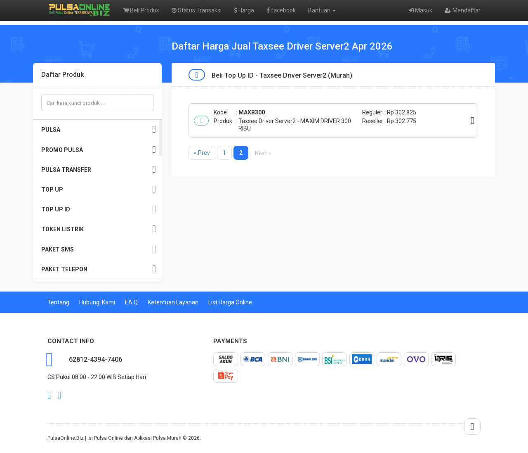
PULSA (98, 129)
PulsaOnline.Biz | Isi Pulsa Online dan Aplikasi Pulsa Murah (114, 438)
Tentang (58, 302)
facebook (281, 10)
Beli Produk (141, 10)
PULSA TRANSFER (98, 169)
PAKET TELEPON (98, 269)
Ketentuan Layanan (173, 302)
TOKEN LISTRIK (98, 229)
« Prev (202, 152)
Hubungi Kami (97, 302)
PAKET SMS (98, 249)
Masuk (420, 10)
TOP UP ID (98, 209)
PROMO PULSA (98, 149)
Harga (244, 10)
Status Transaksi (197, 10)
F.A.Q (131, 302)
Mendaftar (463, 10)
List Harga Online (230, 302)
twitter (59, 395)
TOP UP (98, 189)
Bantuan (322, 10)
